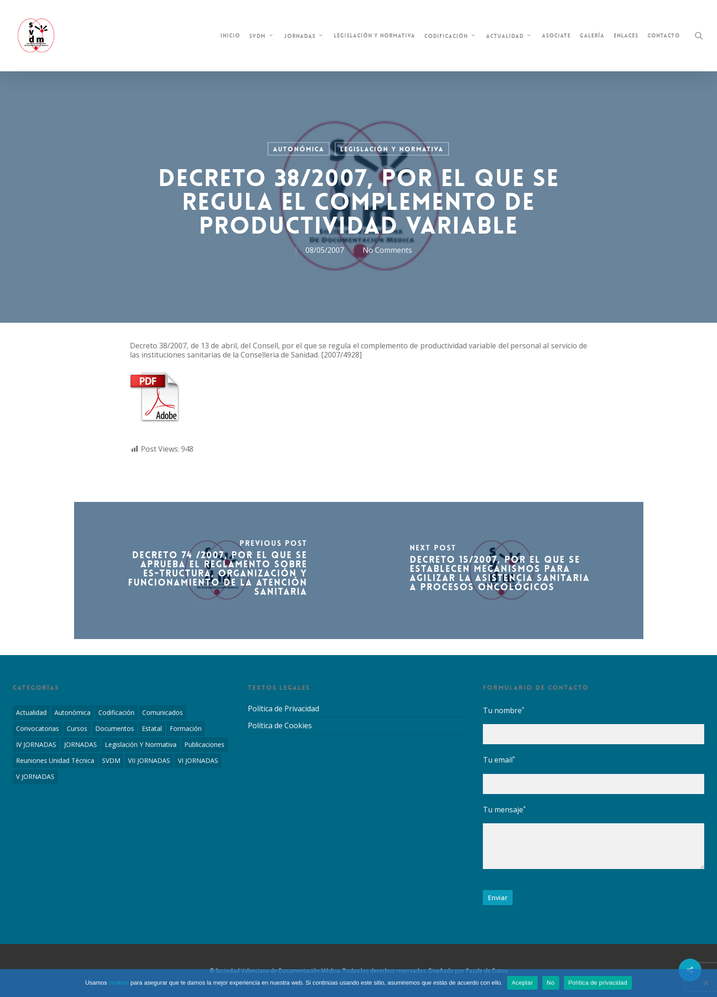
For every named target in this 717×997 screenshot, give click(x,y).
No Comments (387, 250)
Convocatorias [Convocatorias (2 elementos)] (37, 728)
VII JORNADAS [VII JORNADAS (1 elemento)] (149, 760)
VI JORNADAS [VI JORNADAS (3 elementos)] (198, 760)
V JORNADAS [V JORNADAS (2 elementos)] (35, 776)
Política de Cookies (280, 725)
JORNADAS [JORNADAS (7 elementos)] (80, 744)
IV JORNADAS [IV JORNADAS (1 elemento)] (36, 744)
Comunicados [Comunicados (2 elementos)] (162, 712)
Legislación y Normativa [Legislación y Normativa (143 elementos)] (141, 744)
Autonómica (298, 149)
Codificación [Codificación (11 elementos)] (116, 712)
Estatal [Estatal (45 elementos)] (152, 728)
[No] (705, 982)
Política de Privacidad (283, 709)
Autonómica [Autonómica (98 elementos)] (72, 712)
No (551, 982)
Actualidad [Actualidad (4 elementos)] (31, 712)
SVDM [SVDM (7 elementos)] (111, 760)
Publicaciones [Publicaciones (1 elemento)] (204, 744)
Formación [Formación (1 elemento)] (186, 728)
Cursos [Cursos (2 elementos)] (77, 728)
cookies (119, 982)
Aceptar (522, 982)
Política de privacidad (597, 982)
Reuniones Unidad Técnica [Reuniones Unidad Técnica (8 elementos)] (55, 760)
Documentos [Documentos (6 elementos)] (114, 728)
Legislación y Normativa (392, 149)
